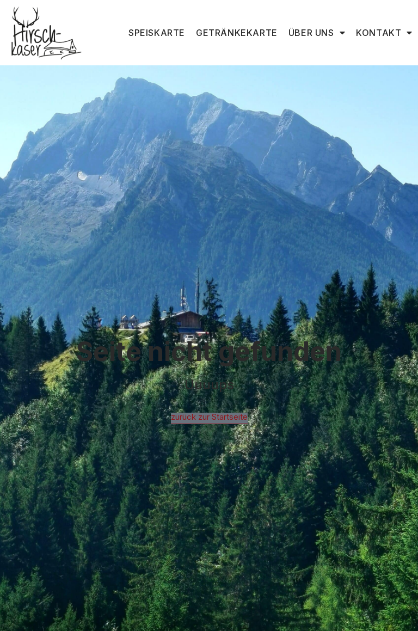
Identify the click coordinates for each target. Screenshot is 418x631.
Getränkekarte (237, 32)
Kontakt (384, 32)
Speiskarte (156, 32)
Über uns (316, 32)
